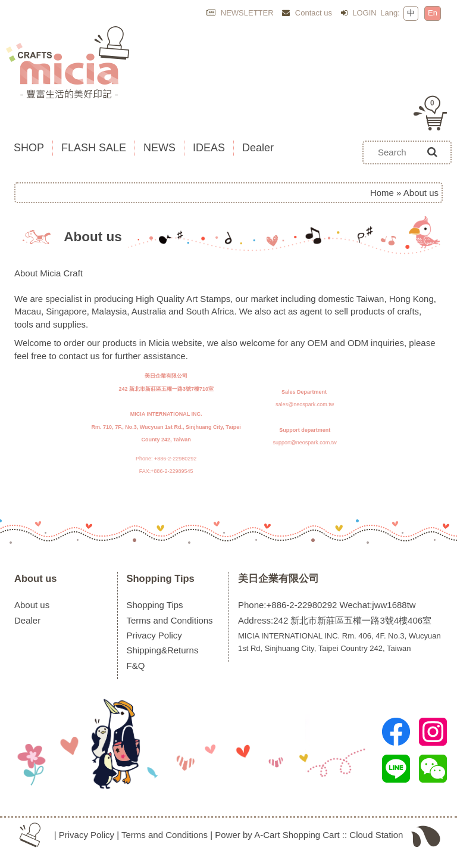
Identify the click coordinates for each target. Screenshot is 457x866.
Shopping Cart (311, 835)
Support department (304, 430)
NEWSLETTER (239, 12)
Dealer (27, 620)
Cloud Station (376, 835)
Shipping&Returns (163, 650)
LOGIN (359, 12)
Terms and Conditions (170, 620)
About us (35, 578)
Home (382, 193)
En (432, 12)
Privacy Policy (154, 635)
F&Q (136, 666)
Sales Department (304, 392)
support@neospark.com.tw (305, 443)
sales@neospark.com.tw (305, 404)
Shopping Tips (161, 578)
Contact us (307, 12)
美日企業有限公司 (278, 578)
